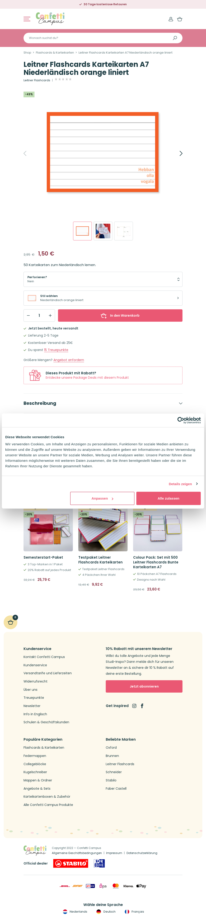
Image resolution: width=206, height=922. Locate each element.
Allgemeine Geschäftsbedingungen (77, 853)
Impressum (114, 853)
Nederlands (74, 911)
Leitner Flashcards (37, 80)
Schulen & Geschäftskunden (46, 722)
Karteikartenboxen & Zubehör (47, 796)
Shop (27, 53)
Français (134, 911)
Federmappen (35, 756)
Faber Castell (116, 788)
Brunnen (112, 756)
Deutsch (105, 911)
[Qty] (39, 315)
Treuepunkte (56, 350)
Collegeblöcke (35, 764)
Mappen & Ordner (38, 780)
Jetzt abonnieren (144, 686)
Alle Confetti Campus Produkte (48, 805)
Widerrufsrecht (36, 681)
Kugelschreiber (35, 772)
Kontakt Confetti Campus (44, 657)
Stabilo (111, 780)
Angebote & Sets (37, 788)
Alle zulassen (168, 498)
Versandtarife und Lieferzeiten (48, 673)
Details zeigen (180, 484)
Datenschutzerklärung (142, 853)
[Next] (176, 153)
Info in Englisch (35, 714)
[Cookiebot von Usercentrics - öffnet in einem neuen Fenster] (181, 420)
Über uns (30, 690)
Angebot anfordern (68, 360)
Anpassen (103, 498)
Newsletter (32, 706)
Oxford (111, 747)
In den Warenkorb (120, 315)
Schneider (114, 772)
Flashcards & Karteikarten (55, 53)
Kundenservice (35, 665)
